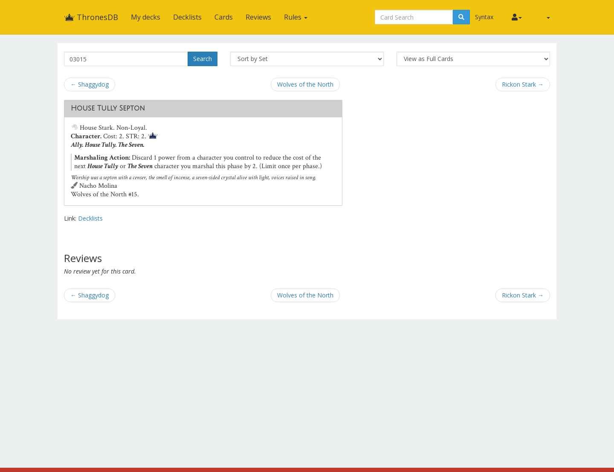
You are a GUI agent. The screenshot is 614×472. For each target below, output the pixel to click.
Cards (223, 17)
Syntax (484, 17)
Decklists (187, 17)
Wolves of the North (305, 84)
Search (202, 59)
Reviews (258, 17)
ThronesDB (91, 17)
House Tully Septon (108, 108)
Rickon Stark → (523, 84)
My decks (145, 17)
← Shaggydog (89, 84)
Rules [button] (295, 17)
